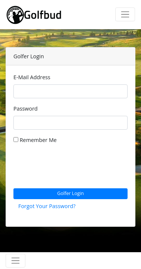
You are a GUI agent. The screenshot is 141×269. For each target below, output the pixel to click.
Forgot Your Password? (47, 206)
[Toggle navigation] (125, 14)
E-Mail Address (31, 77)
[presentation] (70, 167)
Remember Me (35, 139)
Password (25, 108)
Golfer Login (70, 193)
